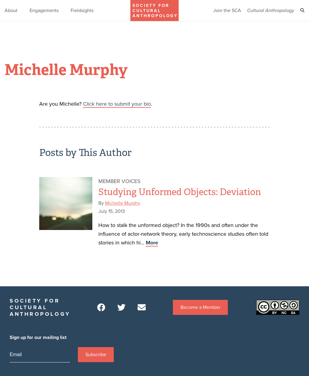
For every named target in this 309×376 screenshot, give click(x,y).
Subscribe (95, 355)
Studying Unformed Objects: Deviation (179, 192)
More (152, 242)
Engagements (44, 11)
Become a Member (200, 307)
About (11, 11)
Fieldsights (82, 11)
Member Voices (119, 181)
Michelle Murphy (122, 203)
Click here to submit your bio (117, 104)
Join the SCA (227, 11)
